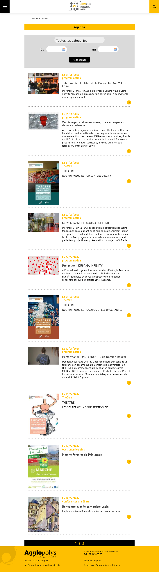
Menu (5, 6)
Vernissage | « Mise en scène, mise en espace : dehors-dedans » (93, 123)
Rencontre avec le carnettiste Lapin (85, 506)
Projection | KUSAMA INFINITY (82, 265)
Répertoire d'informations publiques (102, 565)
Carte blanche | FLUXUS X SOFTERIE (86, 223)
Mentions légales (92, 560)
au (94, 49)
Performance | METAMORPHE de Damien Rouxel (94, 357)
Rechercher (154, 6)
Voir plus (129, 102)
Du (42, 49)
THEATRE (68, 171)
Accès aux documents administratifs (42, 565)
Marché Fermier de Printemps (82, 454)
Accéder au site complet (36, 560)
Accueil (35, 18)
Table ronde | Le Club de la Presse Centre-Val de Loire (94, 84)
